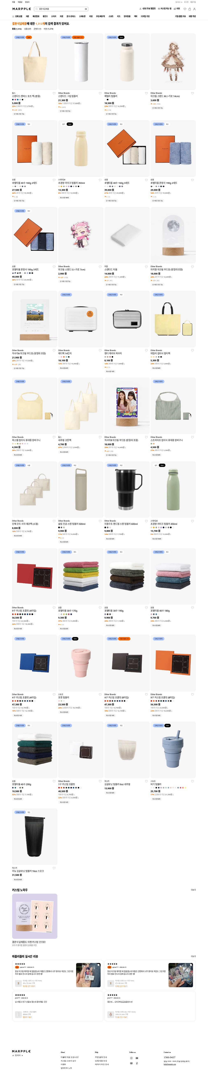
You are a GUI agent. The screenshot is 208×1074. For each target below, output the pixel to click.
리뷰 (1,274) (48, 29)
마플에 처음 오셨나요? (70, 1057)
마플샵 (20, 2)
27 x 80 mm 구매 (121, 983)
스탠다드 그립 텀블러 (29, 1012)
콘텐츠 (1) (37, 29)
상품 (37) (27, 29)
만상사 (27, 2)
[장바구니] (189, 9)
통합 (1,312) (17, 29)
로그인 (186, 2)
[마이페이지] (194, 9)
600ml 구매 (27, 1014)
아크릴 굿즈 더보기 (29, 986)
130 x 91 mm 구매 (121, 1014)
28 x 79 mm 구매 (29, 983)
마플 (13, 2)
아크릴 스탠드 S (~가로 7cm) (32, 981)
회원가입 (193, 2)
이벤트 (63, 1064)
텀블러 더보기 (27, 1017)
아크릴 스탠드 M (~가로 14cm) (125, 1012)
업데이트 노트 (66, 1068)
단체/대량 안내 (101, 1061)
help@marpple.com (170, 1064)
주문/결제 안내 (101, 1057)
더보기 (193, 890)
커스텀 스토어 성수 (68, 1061)
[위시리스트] (185, 9)
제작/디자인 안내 (102, 1064)
